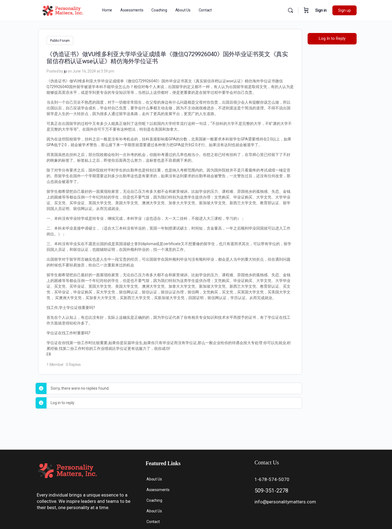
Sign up (344, 10)
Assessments (158, 490)
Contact (153, 521)
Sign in (321, 10)
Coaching (154, 500)
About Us (154, 479)
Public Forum (60, 40)
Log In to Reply (332, 38)
